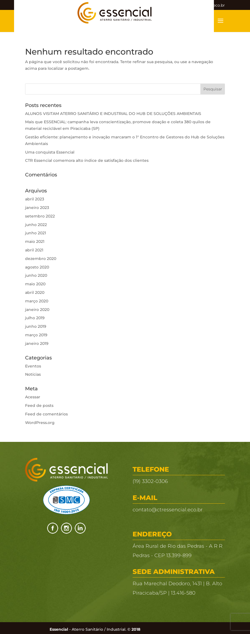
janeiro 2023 (37, 207)
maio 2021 (34, 241)
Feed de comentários (46, 414)
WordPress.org (40, 422)
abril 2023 (34, 199)
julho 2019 (35, 317)
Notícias (33, 374)
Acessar (32, 396)
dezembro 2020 (40, 258)
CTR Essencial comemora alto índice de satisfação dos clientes (87, 160)
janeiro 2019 (37, 343)
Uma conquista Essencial (49, 152)
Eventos (33, 366)
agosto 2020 (37, 267)
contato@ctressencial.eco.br (168, 510)
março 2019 (36, 334)
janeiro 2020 (37, 309)
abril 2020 (34, 292)
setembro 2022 (40, 216)
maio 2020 (35, 283)
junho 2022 (36, 224)
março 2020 (36, 301)
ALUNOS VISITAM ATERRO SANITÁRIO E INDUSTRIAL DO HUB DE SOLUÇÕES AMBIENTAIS (113, 113)
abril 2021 (34, 250)
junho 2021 (35, 232)
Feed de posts (39, 405)
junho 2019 (35, 326)
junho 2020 (36, 275)
